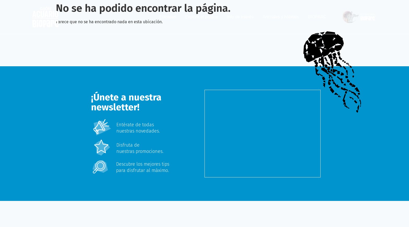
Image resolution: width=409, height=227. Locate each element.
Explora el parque (201, 17)
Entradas (167, 17)
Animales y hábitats (281, 17)
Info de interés (240, 17)
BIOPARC (317, 17)
